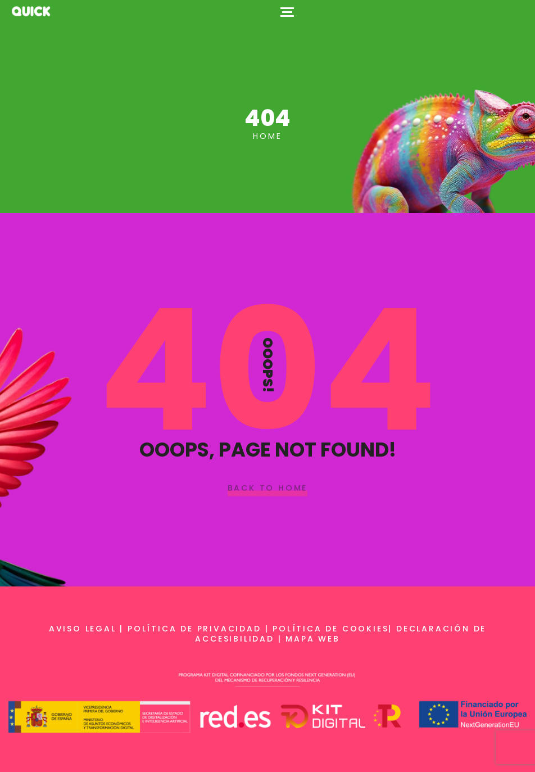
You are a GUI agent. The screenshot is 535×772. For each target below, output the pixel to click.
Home (267, 136)
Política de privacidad (194, 628)
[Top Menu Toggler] (287, 11)
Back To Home (268, 488)
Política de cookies (330, 628)
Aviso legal (82, 628)
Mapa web (312, 638)
